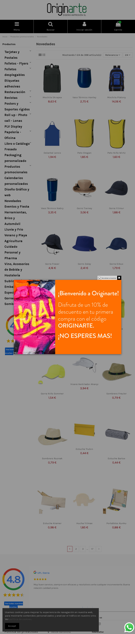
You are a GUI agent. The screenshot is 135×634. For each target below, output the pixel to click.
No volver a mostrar (109, 278)
